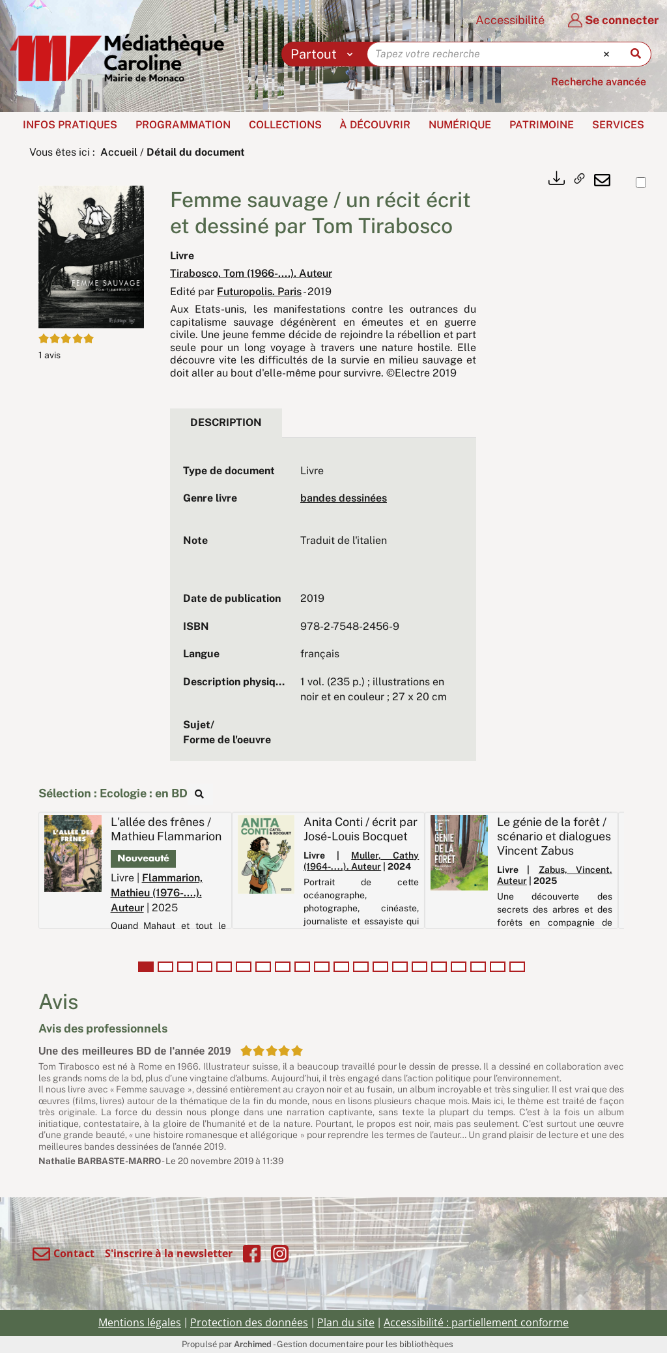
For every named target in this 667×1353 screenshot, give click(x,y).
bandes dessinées (343, 498)
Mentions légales (139, 1322)
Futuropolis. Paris (259, 291)
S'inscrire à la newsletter (169, 1253)
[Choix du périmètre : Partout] (324, 54)
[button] (91, 256)
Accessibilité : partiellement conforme (476, 1322)
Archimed (253, 1344)
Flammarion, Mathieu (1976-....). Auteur (157, 893)
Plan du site (346, 1322)
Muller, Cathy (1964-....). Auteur (361, 861)
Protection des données (249, 1322)
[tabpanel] (323, 606)
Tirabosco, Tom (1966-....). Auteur (251, 273)
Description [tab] (226, 422)
